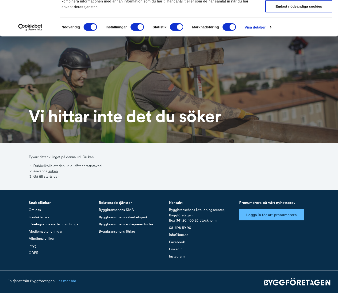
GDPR (33, 252)
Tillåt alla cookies (298, 12)
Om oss (35, 209)
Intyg (33, 245)
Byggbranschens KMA (116, 209)
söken (53, 171)
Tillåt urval (299, 25)
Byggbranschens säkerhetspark (123, 217)
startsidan (51, 176)
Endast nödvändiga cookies (299, 39)
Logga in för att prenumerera (271, 214)
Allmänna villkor (41, 238)
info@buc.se (178, 234)
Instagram (177, 256)
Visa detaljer (255, 60)
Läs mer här (66, 280)
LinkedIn (175, 249)
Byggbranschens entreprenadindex (126, 224)
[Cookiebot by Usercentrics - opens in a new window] (30, 60)
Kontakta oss (39, 217)
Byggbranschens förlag (117, 231)
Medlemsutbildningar (45, 231)
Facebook (177, 242)
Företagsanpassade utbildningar (54, 224)
